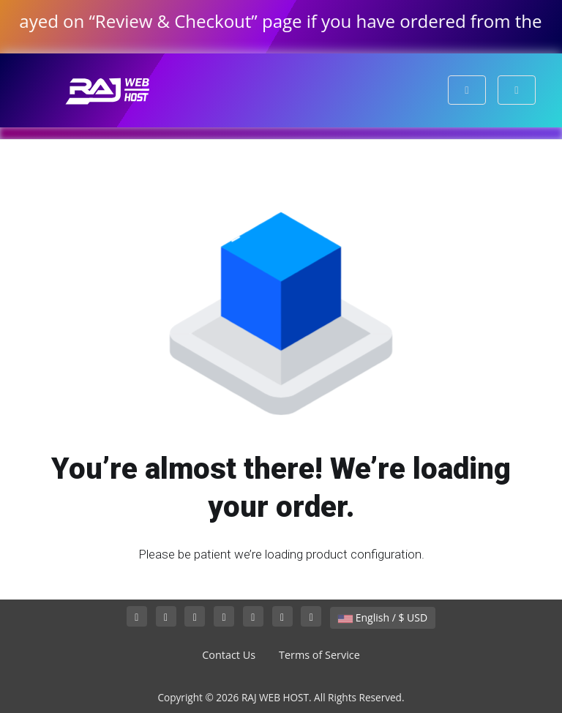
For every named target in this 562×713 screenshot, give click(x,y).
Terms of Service (319, 655)
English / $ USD (382, 617)
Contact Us (228, 655)
